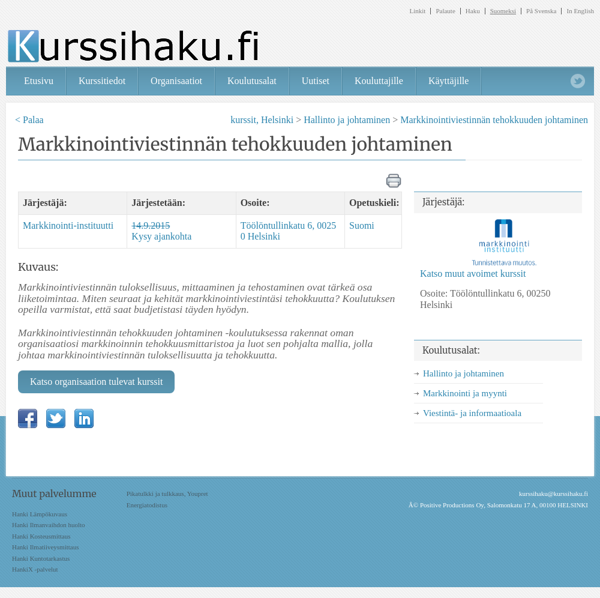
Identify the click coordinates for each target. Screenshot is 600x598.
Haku (473, 11)
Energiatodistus (147, 505)
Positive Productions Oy (452, 505)
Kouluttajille (379, 81)
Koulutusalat (252, 81)
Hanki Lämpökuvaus (39, 514)
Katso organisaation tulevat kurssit (96, 381)
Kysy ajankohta (161, 231)
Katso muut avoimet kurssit (473, 273)
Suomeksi (503, 11)
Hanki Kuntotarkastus (41, 558)
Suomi (361, 225)
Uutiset (315, 81)
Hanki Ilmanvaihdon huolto (48, 524)
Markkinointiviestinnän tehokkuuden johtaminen (494, 120)
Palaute (445, 11)
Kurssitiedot (102, 81)
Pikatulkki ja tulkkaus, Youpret (167, 493)
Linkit (418, 11)
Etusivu (38, 81)
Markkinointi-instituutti (68, 225)
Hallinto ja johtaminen (347, 120)
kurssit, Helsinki (261, 120)
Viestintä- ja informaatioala (472, 413)
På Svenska (541, 11)
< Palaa (29, 120)
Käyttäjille (448, 81)
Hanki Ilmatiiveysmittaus (45, 547)
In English (580, 11)
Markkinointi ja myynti (465, 393)
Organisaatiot (176, 81)
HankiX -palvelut (35, 569)
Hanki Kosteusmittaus (41, 536)
